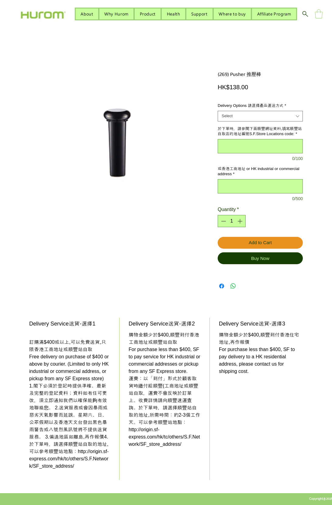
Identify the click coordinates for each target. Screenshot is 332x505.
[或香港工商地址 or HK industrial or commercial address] (260, 186)
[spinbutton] (231, 221)
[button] (319, 14)
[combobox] (260, 116)
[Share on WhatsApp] (233, 286)
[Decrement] (223, 221)
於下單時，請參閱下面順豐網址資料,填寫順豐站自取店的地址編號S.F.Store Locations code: (260, 131)
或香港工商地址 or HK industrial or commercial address (258, 171)
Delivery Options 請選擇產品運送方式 (252, 105)
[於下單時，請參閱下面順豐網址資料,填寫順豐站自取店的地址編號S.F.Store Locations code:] (260, 146)
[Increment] (240, 221)
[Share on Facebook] (221, 286)
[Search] (305, 14)
